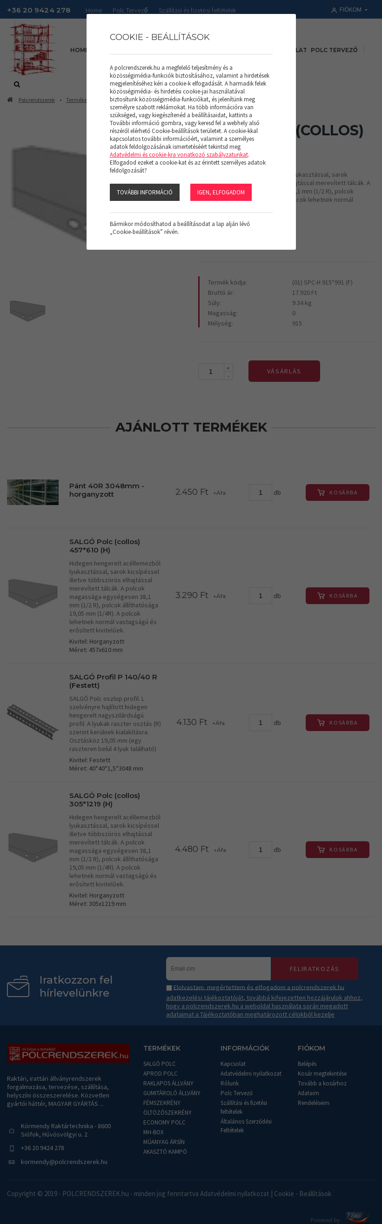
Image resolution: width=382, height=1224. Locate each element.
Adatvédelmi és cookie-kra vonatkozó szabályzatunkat (179, 155)
